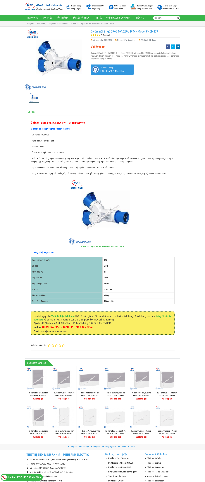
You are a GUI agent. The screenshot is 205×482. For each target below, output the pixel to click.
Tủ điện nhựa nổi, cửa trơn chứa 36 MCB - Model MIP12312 (64, 434)
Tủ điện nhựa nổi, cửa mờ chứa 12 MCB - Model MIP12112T (115, 396)
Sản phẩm (61, 18)
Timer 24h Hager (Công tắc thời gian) (122, 472)
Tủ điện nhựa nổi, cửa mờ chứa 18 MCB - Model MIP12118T (89, 396)
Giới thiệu (47, 18)
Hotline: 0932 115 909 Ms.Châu (21, 477)
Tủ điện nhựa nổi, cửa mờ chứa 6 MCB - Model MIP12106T (167, 396)
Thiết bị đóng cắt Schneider (157, 472)
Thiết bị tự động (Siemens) (118, 458)
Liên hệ (140, 18)
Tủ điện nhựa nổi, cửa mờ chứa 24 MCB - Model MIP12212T (64, 396)
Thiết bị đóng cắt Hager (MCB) (120, 467)
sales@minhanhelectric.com (46, 476)
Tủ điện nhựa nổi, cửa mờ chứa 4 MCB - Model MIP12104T (38, 434)
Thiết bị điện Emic (154, 463)
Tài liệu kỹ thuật (82, 18)
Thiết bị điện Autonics (155, 467)
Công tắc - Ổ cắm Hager (117, 476)
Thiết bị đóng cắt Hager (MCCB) (120, 463)
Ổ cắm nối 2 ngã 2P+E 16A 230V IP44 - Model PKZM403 (102, 247)
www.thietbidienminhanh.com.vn (49, 481)
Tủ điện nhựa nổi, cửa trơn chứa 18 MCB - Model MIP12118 (115, 434)
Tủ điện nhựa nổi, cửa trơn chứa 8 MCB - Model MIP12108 (167, 434)
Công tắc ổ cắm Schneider (157, 476)
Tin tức (98, 18)
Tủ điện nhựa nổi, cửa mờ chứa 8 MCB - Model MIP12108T (141, 396)
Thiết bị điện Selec (154, 458)
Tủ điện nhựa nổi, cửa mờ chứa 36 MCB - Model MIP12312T (38, 396)
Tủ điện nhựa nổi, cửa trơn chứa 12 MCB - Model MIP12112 (141, 434)
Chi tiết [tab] (31, 111)
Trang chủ (32, 18)
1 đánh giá (105, 35)
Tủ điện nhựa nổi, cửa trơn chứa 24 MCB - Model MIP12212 (89, 434)
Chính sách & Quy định (118, 18)
